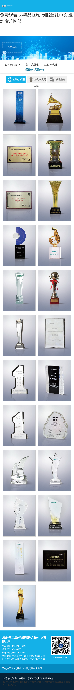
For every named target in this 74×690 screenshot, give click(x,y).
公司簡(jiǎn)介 (12, 64)
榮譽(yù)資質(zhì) (34, 69)
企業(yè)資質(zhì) (37, 82)
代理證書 (57, 79)
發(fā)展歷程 (32, 64)
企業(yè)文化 (50, 64)
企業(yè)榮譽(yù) (16, 82)
